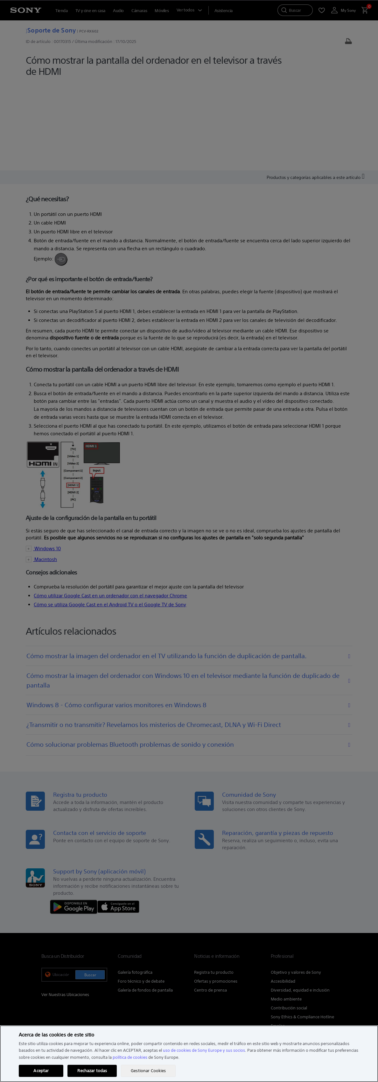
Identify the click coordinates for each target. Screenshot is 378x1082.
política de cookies (130, 1057)
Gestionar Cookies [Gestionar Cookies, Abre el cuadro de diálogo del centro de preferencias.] (148, 1070)
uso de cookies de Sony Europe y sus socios (204, 1050)
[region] (189, 1053)
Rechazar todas (92, 1070)
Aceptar (41, 1070)
